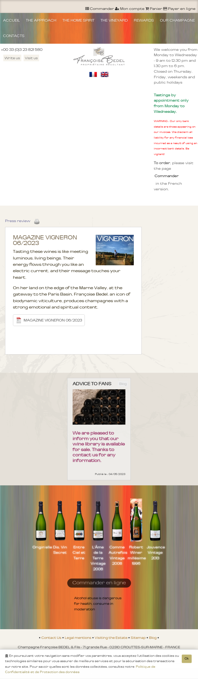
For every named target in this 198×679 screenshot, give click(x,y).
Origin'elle (41, 547)
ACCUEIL (11, 20)
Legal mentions (78, 638)
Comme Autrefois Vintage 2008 (117, 555)
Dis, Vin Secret (60, 550)
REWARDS (144, 20)
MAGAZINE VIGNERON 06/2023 (49, 320)
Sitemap (138, 638)
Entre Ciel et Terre (79, 552)
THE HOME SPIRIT (78, 20)
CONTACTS (13, 36)
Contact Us (51, 638)
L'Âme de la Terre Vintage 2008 (98, 558)
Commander (167, 176)
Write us (12, 58)
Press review (17, 221)
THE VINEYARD (114, 20)
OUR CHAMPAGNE (177, 20)
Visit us (31, 58)
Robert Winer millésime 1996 (136, 555)
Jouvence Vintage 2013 (155, 552)
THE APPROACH (41, 20)
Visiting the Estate (111, 638)
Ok (187, 659)
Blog (153, 638)
